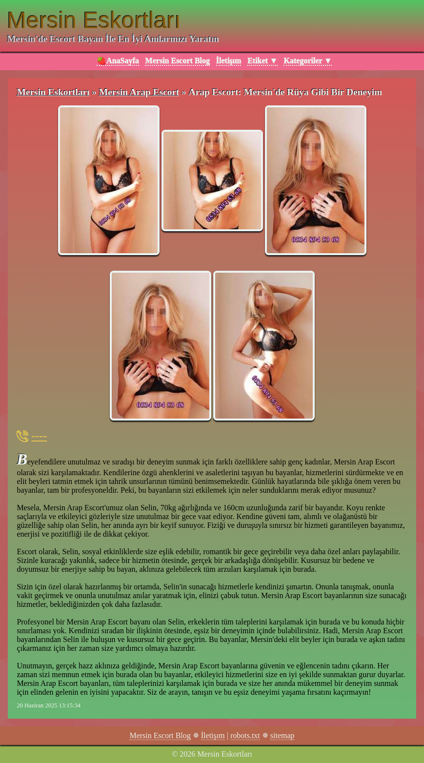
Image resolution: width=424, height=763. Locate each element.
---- (39, 435)
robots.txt (245, 735)
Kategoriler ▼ (307, 61)
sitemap (282, 735)
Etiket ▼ (262, 61)
